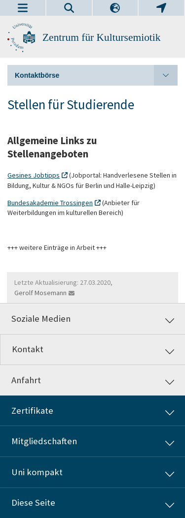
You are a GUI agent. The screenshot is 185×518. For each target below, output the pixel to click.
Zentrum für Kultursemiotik (101, 37)
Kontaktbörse (96, 75)
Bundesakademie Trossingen (50, 202)
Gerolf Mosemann (40, 292)
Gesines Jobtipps (33, 175)
